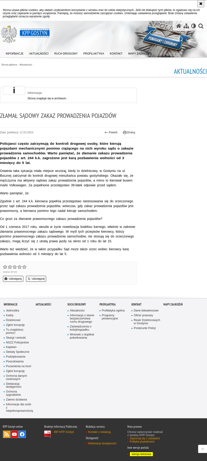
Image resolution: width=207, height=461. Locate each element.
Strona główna (9, 64)
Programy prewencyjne (110, 317)
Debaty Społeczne (17, 351)
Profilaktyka (108, 304)
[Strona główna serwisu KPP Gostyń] (178, 26)
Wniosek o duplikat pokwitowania (82, 336)
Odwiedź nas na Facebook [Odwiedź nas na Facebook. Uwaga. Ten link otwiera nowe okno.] (22, 434)
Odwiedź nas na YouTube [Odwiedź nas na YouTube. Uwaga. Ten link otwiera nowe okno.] (14, 434)
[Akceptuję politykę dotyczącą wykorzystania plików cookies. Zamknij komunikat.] (200, 3)
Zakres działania (16, 399)
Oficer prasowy (143, 315)
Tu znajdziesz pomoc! (15, 331)
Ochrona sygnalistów (13, 393)
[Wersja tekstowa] (193, 26)
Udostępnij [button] (13, 278)
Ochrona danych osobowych (16, 377)
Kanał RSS (6, 434)
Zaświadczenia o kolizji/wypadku (80, 328)
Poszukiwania (15, 361)
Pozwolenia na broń (18, 366)
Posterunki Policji (145, 328)
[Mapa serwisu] (186, 26)
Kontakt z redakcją (99, 432)
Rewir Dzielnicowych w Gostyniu (147, 322)
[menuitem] (14, 53)
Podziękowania (15, 356)
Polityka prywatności (142, 441)
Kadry (9, 315)
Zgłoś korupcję (15, 325)
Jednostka (12, 310)
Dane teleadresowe (146, 310)
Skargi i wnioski (16, 337)
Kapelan (11, 347)
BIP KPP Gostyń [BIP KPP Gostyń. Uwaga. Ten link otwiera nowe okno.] (64, 432)
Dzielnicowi (13, 320)
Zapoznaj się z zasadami (145, 438)
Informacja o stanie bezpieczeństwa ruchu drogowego (82, 318)
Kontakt (136, 304)
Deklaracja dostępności (13, 385)
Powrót (111, 132)
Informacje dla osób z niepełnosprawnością (19, 407)
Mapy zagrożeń (173, 304)
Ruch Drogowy (77, 304)
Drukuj (129, 132)
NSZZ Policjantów (17, 342)
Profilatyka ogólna (113, 310)
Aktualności (26, 64)
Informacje (11, 304)
